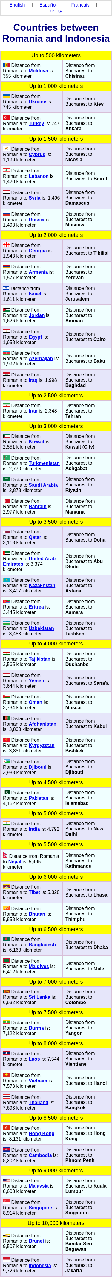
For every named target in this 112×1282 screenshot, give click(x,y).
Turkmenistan (44, 463)
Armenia (38, 272)
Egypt (35, 337)
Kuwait (36, 441)
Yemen (36, 680)
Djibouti (38, 767)
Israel (35, 293)
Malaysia (39, 1185)
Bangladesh (42, 944)
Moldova (38, 70)
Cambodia (40, 1155)
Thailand (38, 1102)
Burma (36, 1028)
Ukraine (37, 101)
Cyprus (37, 154)
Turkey (36, 123)
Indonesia (40, 1265)
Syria (34, 197)
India (34, 829)
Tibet (34, 892)
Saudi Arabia (43, 485)
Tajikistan (39, 659)
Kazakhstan (42, 585)
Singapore (40, 1207)
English (17, 4)
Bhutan (37, 914)
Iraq (33, 380)
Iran (33, 410)
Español (48, 4)
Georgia (38, 250)
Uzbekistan (41, 628)
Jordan (37, 315)
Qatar (35, 537)
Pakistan (38, 798)
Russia (36, 219)
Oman (35, 702)
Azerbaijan (41, 358)
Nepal (15, 861)
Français (80, 4)
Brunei (36, 1241)
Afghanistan (42, 723)
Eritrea (36, 606)
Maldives (39, 966)
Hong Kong (41, 1133)
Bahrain (38, 506)
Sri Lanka (39, 997)
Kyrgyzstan (41, 745)
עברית (56, 10)
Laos (34, 1059)
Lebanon (39, 176)
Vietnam (38, 1080)
